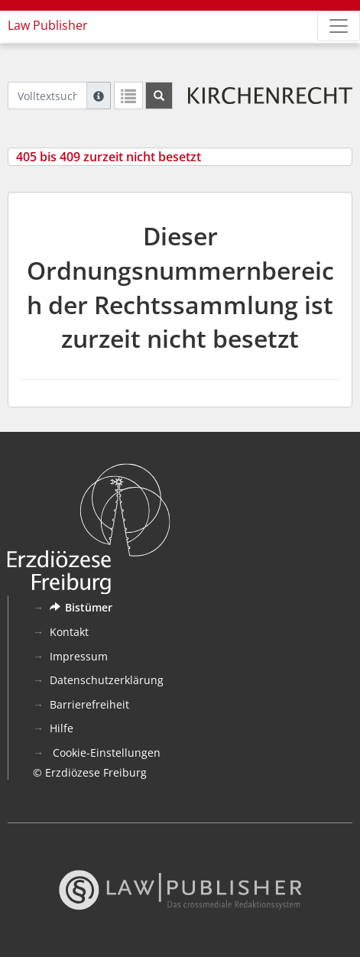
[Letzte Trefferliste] (128, 95)
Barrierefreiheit (89, 704)
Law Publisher (48, 25)
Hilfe (61, 728)
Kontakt (69, 631)
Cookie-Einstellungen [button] (105, 752)
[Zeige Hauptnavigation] (338, 26)
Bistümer (81, 607)
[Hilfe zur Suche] (98, 95)
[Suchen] (159, 95)
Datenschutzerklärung (107, 680)
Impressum (79, 656)
